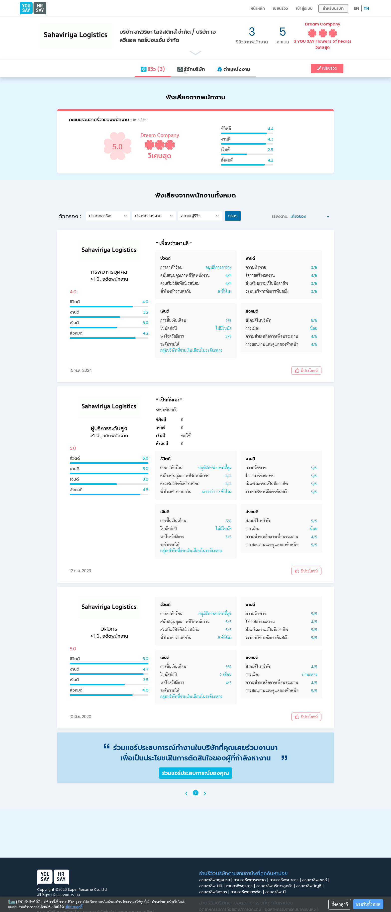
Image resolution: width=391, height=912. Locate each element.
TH (366, 8)
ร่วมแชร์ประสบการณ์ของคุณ (195, 773)
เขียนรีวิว (280, 8)
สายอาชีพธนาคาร (286, 880)
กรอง (233, 216)
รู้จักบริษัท (191, 69)
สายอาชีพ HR (212, 886)
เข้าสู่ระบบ (304, 8)
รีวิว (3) (153, 69)
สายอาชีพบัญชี (310, 886)
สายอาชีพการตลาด (252, 880)
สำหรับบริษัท (333, 8)
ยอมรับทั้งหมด (368, 904)
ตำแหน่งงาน (233, 69)
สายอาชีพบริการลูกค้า (276, 886)
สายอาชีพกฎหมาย (216, 880)
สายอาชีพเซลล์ (316, 880)
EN (356, 8)
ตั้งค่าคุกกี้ (340, 904)
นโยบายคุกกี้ (73, 907)
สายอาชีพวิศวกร (215, 892)
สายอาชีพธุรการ (241, 886)
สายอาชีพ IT (277, 892)
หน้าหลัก (258, 8)
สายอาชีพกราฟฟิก (248, 892)
